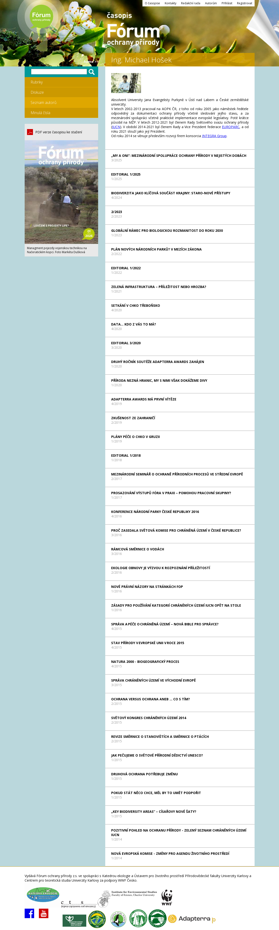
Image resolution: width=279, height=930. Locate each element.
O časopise (152, 3)
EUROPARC (230, 127)
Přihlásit (227, 3)
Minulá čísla (40, 112)
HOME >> (91, 61)
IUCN (116, 127)
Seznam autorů (43, 102)
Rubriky (37, 82)
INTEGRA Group (214, 136)
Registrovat (244, 3)
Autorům (211, 3)
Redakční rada (190, 3)
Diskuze (37, 92)
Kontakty (170, 3)
